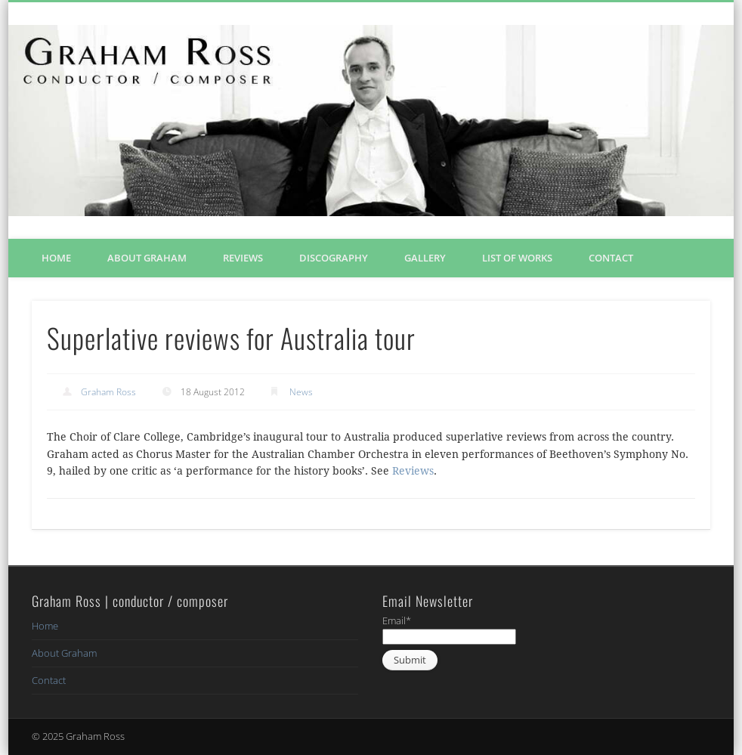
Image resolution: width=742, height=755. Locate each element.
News (301, 391)
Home (56, 258)
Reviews (243, 258)
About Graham (147, 258)
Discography (333, 258)
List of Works (517, 258)
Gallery (425, 258)
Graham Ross (108, 391)
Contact (611, 258)
